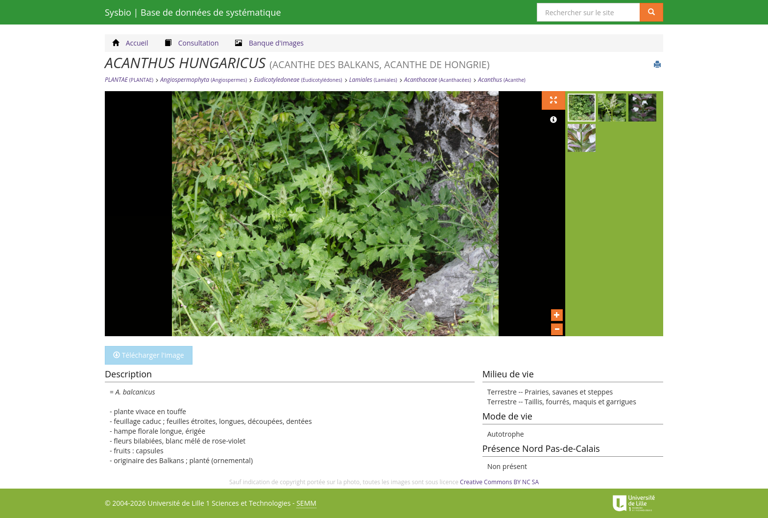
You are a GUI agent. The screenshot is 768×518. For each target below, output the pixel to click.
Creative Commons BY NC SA (499, 482)
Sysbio (193, 12)
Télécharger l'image (148, 355)
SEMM (306, 503)
